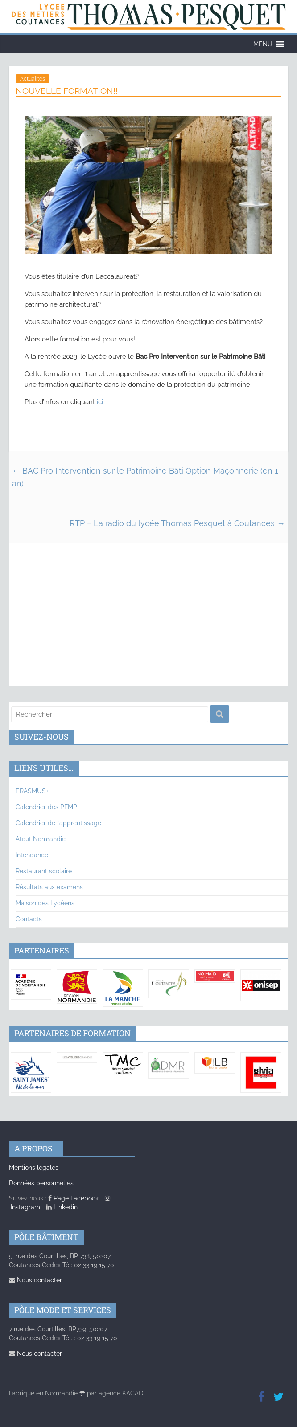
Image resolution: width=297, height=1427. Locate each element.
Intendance (32, 855)
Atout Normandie (41, 839)
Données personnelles (41, 1183)
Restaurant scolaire (44, 871)
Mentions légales (33, 1167)
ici (100, 402)
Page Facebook (73, 1198)
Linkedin (62, 1207)
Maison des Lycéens (45, 903)
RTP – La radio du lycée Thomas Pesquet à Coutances (177, 523)
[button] (262, 44)
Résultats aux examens (49, 887)
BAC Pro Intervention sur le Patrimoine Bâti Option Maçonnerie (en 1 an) (145, 477)
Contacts (29, 919)
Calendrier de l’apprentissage (58, 823)
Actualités (32, 79)
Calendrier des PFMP (46, 807)
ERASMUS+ (32, 791)
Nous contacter (35, 1280)
